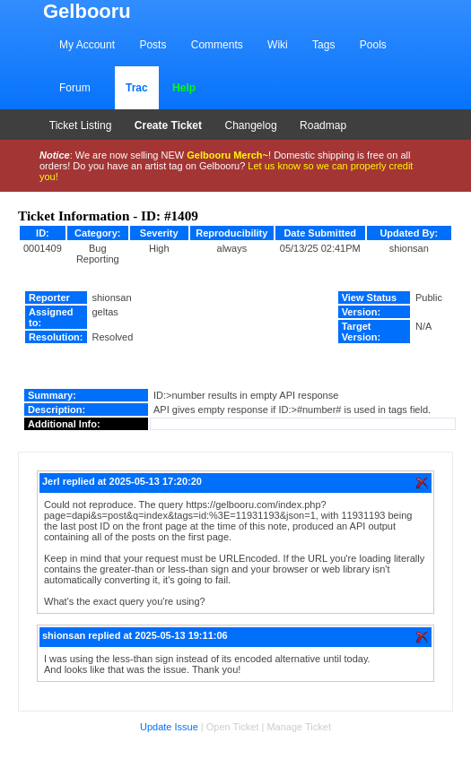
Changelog (251, 125)
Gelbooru (87, 11)
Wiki (277, 45)
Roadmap (323, 125)
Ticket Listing (80, 125)
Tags (323, 45)
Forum (75, 88)
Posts (152, 45)
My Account (87, 45)
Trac (137, 88)
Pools (373, 45)
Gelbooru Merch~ (227, 155)
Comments (217, 45)
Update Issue (169, 726)
